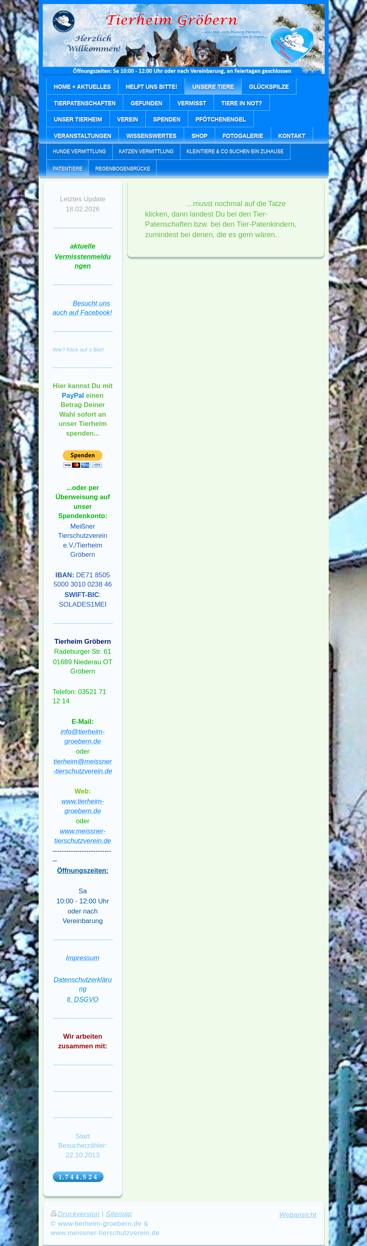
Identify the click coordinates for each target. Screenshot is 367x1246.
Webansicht (297, 1215)
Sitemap (119, 1214)
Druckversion (75, 1214)
